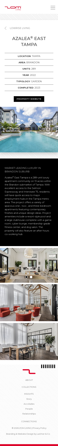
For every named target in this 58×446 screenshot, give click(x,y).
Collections (29, 387)
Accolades (29, 404)
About (29, 380)
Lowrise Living (20, 28)
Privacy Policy (39, 428)
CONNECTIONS (29, 421)
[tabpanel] (29, 265)
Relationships (29, 413)
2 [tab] (31, 277)
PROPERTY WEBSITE (29, 99)
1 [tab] (26, 277)
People (29, 409)
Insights (29, 394)
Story (29, 399)
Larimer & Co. (43, 434)
